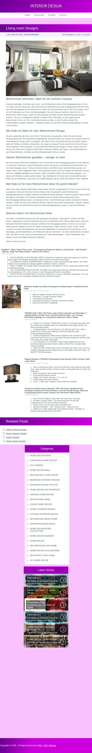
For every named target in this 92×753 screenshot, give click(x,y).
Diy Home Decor (39, 560)
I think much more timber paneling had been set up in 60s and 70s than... (43, 630)
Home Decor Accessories (45, 550)
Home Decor (37, 541)
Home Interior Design (16, 441)
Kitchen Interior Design (44, 514)
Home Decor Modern (42, 536)
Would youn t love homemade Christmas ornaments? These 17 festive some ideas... (43, 605)
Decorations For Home (43, 545)
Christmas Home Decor (43, 460)
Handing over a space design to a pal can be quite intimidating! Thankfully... (43, 642)
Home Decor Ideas (40, 455)
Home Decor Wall (40, 470)
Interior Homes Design (16, 429)
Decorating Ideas (40, 499)
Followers (36, 465)
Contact (63, 15)
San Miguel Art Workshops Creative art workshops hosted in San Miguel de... (43, 581)
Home (27, 15)
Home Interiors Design (16, 433)
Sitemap (51, 15)
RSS (40, 745)
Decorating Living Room (44, 475)
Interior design (46, 6)
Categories (39, 15)
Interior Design (12, 437)
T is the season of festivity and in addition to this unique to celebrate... (43, 593)
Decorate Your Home (42, 555)
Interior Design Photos (44, 485)
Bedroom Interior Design (45, 480)
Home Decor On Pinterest (45, 489)
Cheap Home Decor (41, 504)
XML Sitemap (50, 745)
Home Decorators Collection (40, 529)
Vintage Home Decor (42, 494)
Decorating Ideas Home (43, 519)
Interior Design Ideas (42, 524)
